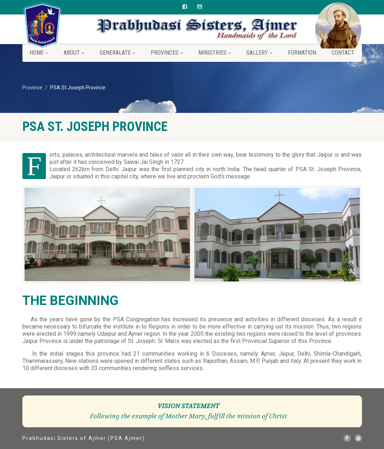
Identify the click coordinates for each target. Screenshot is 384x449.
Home (39, 52)
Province (32, 87)
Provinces (167, 52)
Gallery (259, 52)
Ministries (214, 52)
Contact (343, 52)
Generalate (117, 52)
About (74, 52)
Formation (302, 52)
